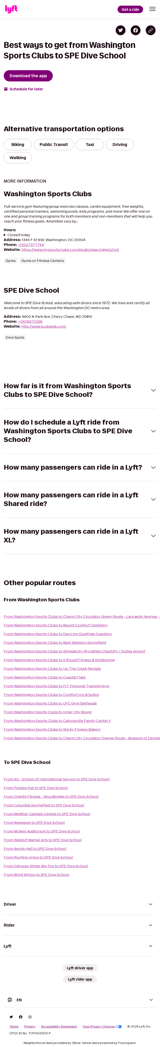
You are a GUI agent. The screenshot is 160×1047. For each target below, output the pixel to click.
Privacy (29, 1026)
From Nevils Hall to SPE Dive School (35, 848)
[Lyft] (11, 9)
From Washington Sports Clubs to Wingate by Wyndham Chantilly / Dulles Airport (74, 651)
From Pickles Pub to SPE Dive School (36, 787)
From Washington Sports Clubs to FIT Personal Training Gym (56, 685)
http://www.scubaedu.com (43, 326)
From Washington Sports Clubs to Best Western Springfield (55, 642)
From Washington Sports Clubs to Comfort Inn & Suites (51, 694)
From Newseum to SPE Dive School (34, 822)
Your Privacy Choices (102, 1026)
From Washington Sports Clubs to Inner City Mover (48, 712)
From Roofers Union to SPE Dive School (38, 857)
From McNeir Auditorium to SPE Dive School (42, 831)
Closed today (19, 234)
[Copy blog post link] (150, 30)
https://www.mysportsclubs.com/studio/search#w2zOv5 (70, 249)
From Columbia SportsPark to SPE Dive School (44, 805)
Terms (14, 1026)
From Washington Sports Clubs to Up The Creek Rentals (52, 668)
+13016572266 (30, 321)
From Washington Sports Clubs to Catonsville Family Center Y (57, 720)
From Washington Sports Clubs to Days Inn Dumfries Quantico (58, 633)
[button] (152, 9)
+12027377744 (31, 244)
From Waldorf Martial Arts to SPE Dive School (43, 839)
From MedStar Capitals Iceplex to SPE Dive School (47, 813)
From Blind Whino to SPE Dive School (36, 874)
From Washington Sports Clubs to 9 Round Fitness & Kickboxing (59, 659)
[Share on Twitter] (120, 30)
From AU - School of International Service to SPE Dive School (57, 779)
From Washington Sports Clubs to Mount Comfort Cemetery (56, 625)
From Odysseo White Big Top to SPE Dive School (46, 865)
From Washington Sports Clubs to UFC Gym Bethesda (50, 703)
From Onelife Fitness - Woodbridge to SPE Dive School (51, 796)
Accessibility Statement (59, 1026)
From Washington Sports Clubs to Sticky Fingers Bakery (52, 729)
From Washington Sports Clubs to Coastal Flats (45, 677)
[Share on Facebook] (135, 30)
